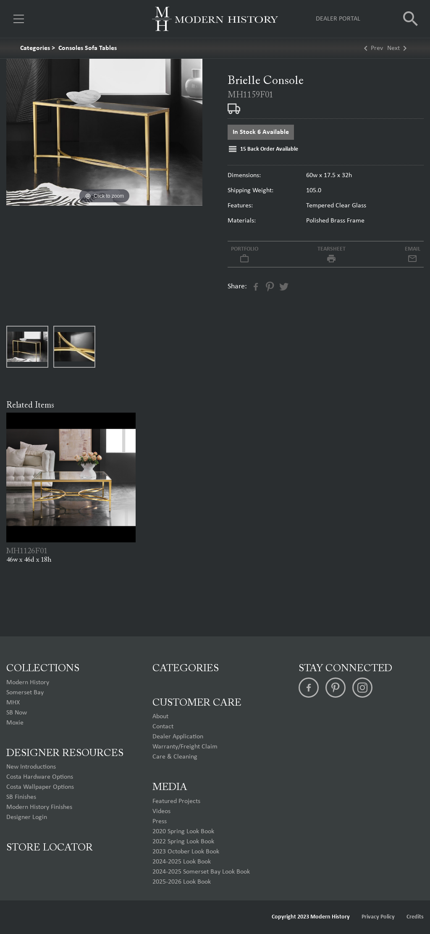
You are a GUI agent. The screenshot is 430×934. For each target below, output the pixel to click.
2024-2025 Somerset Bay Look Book (201, 872)
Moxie (15, 722)
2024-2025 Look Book (181, 861)
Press (159, 821)
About (160, 716)
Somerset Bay (25, 692)
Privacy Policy (378, 917)
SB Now (16, 712)
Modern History (27, 682)
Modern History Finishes (39, 807)
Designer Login (26, 817)
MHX (13, 702)
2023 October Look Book (185, 851)
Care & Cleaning (174, 756)
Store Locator (49, 848)
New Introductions (31, 767)
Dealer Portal (338, 19)
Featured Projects (176, 801)
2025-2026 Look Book (181, 882)
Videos (161, 811)
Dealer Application (177, 736)
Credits (415, 917)
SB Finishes (21, 797)
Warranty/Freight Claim (185, 746)
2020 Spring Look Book (183, 831)
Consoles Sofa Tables (87, 48)
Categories (35, 48)
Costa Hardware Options (39, 777)
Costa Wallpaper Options (40, 787)
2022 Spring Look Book (183, 841)
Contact (162, 726)
